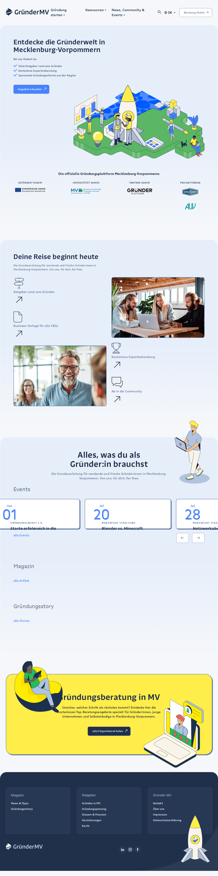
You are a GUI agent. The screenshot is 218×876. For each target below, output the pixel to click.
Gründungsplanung (94, 809)
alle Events (21, 535)
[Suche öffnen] (160, 12)
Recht (85, 826)
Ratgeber (89, 795)
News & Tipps (19, 803)
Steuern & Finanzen (94, 814)
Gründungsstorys (22, 809)
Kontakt (158, 803)
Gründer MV (162, 795)
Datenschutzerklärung (167, 820)
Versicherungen (91, 820)
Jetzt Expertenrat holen (107, 731)
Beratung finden (194, 12)
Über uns (158, 809)
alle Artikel (21, 581)
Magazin (17, 795)
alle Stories (21, 621)
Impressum (160, 814)
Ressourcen (94, 10)
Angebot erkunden (30, 89)
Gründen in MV (91, 803)
